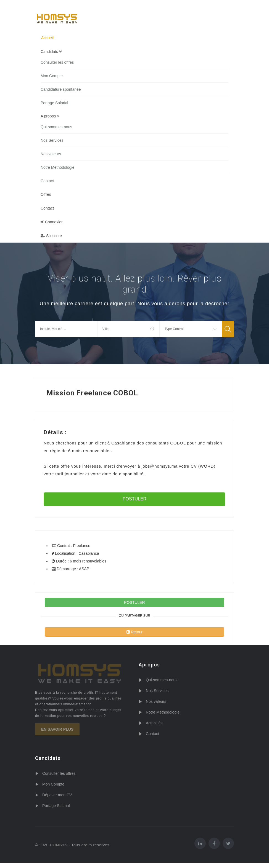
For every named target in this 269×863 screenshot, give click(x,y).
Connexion (52, 222)
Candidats (51, 51)
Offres (46, 194)
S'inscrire (51, 236)
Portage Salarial (54, 103)
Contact (47, 181)
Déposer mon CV (57, 795)
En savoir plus (57, 730)
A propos (50, 116)
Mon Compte (52, 76)
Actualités (154, 723)
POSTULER (134, 499)
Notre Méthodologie (57, 167)
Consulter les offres (57, 62)
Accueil (47, 38)
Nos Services (52, 140)
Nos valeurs (51, 154)
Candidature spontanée (61, 89)
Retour (134, 632)
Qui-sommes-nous (56, 127)
